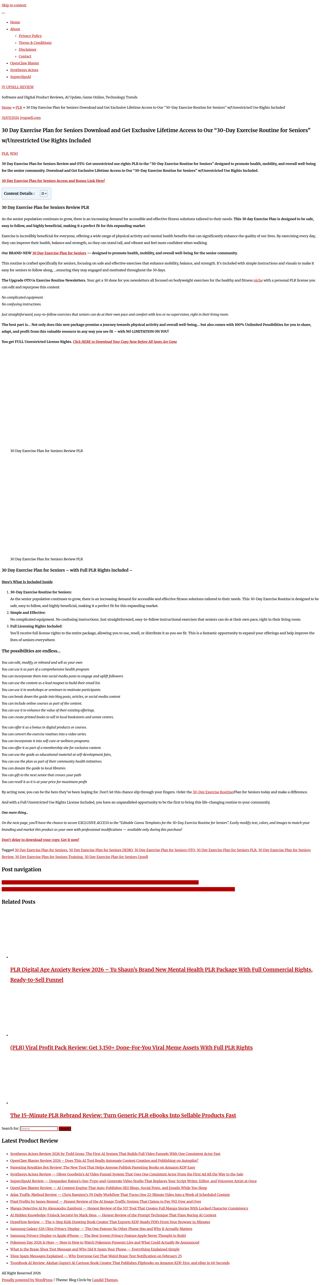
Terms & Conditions (35, 42)
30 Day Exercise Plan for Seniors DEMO (101, 850)
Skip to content (14, 5)
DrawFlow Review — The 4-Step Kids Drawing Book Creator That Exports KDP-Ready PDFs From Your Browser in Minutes (110, 1222)
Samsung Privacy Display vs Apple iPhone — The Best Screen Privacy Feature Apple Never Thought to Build (98, 1235)
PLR (19, 107)
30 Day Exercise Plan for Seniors (59, 253)
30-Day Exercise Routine (213, 792)
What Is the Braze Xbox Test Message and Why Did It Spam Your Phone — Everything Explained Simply (95, 1249)
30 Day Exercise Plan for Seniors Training (49, 857)
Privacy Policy (30, 36)
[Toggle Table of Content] (42, 193)
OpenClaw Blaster (24, 63)
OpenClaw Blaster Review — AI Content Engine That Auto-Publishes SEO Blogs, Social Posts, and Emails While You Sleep (108, 1188)
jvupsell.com (30, 118)
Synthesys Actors (24, 70)
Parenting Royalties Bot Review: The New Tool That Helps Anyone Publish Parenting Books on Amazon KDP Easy (102, 1167)
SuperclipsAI (20, 77)
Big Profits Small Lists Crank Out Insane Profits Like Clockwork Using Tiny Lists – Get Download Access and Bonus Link (100, 882)
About (15, 29)
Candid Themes (105, 1280)
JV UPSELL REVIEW (18, 87)
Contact (25, 56)
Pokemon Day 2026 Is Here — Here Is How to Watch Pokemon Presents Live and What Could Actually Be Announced (104, 1242)
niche (258, 280)
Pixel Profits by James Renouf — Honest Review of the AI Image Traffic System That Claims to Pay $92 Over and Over (105, 1201)
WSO (14, 153)
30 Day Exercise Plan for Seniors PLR (226, 850)
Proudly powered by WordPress (27, 1280)
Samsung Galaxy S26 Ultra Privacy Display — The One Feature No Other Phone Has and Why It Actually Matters (101, 1229)
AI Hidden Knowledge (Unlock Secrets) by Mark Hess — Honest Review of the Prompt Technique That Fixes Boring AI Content (113, 1215)
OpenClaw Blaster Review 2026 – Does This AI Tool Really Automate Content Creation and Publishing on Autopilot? (104, 1160)
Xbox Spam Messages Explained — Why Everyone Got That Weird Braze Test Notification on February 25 (96, 1256)
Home (15, 22)
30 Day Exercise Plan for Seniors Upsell (116, 857)
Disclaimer (27, 49)
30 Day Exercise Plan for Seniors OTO (164, 850)
